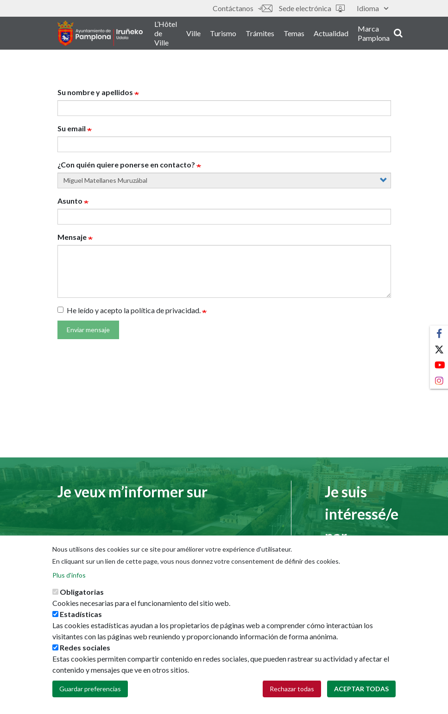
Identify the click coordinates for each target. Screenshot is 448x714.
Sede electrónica (312, 8)
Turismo (246, 36)
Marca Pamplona (397, 36)
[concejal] (224, 180)
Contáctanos (242, 8)
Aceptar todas (361, 689)
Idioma (372, 8)
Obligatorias (82, 591)
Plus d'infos (69, 575)
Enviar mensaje (88, 330)
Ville (217, 36)
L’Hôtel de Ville (189, 36)
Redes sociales (85, 647)
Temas (317, 36)
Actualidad (354, 36)
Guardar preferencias (90, 689)
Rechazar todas (292, 689)
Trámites (283, 36)
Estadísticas (81, 614)
